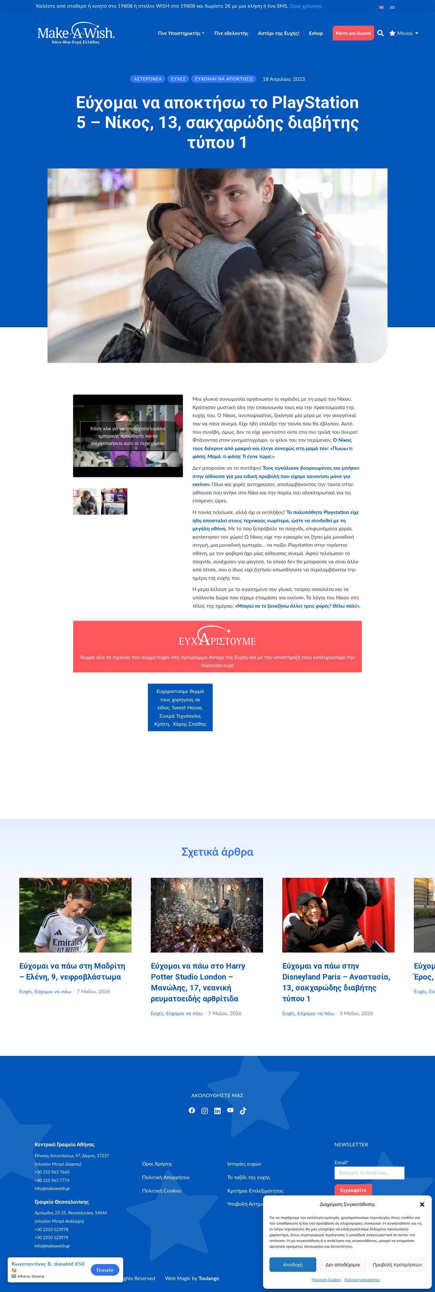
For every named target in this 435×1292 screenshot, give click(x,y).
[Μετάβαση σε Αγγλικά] (381, 7)
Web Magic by (192, 1278)
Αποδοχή (293, 1264)
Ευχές (25, 991)
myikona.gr (312, 729)
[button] (422, 1204)
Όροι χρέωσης (306, 6)
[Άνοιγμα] (192, 1110)
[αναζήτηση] (380, 33)
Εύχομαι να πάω (52, 991)
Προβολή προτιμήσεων (397, 1264)
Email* (342, 1162)
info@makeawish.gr (52, 1188)
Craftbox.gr (330, 696)
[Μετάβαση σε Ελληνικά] (392, 7)
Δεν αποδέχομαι (343, 1264)
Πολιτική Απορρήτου (362, 1279)
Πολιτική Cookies (326, 1279)
